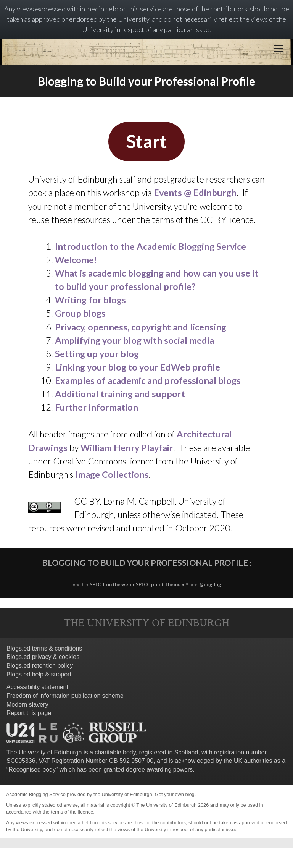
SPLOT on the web (110, 584)
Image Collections (112, 474)
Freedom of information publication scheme (65, 696)
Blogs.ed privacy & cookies (42, 657)
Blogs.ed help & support (38, 674)
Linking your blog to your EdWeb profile (137, 367)
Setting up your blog (97, 353)
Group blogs (80, 313)
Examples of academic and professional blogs (148, 380)
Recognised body (32, 769)
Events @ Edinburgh (195, 192)
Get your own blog (175, 794)
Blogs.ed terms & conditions (44, 648)
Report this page (28, 713)
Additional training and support (120, 393)
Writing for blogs (90, 300)
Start (146, 141)
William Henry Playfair (126, 447)
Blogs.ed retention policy (39, 665)
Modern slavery (27, 704)
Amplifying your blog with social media (134, 340)
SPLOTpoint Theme (159, 584)
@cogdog (210, 584)
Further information (96, 407)
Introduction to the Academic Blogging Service (150, 246)
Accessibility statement (37, 687)
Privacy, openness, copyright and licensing (141, 327)
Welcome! (76, 259)
